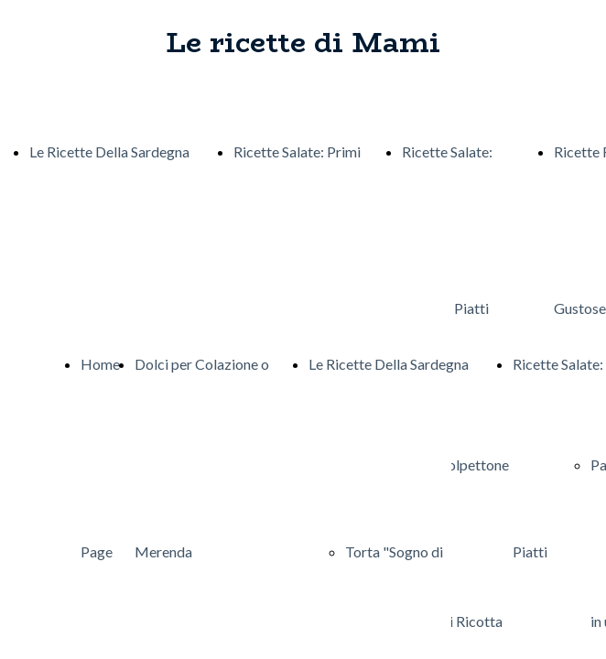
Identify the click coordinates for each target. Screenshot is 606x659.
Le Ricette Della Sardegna (109, 151)
